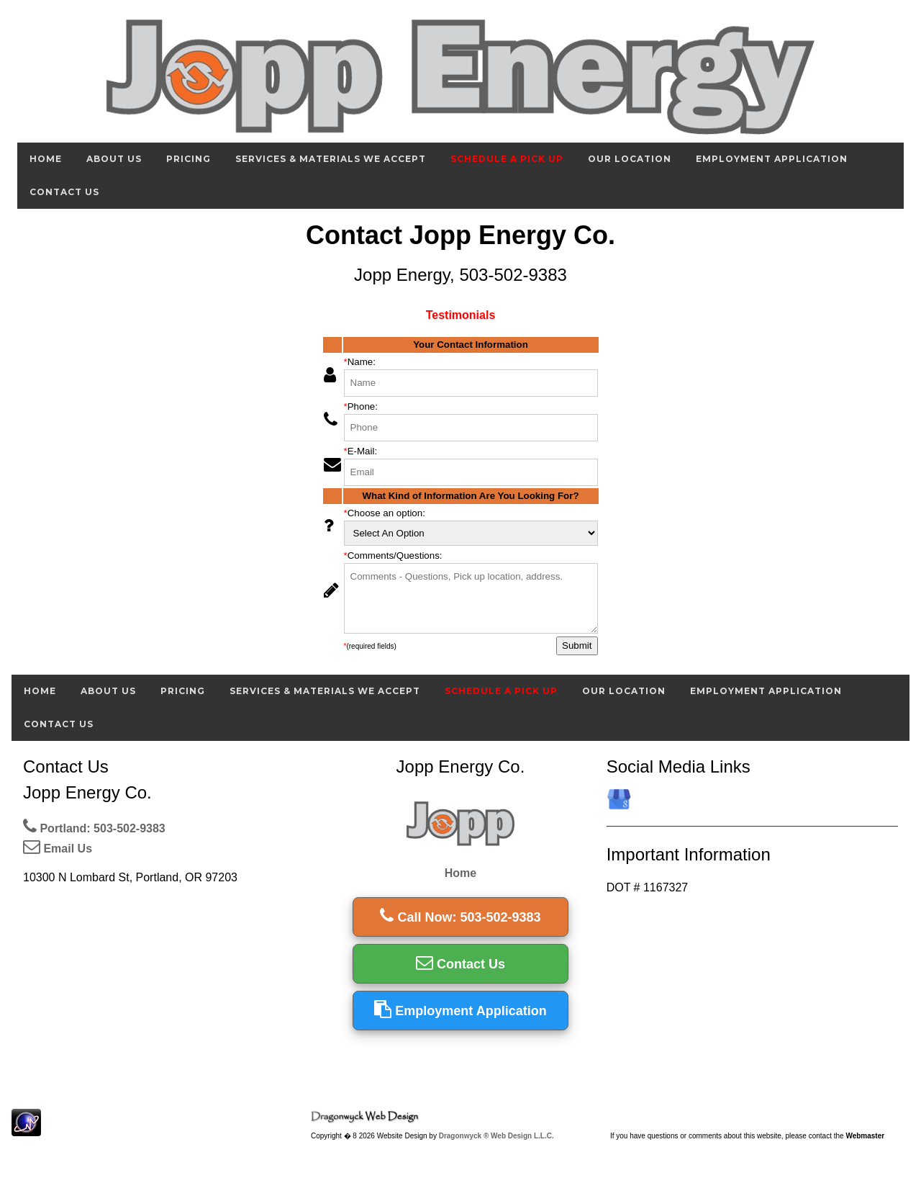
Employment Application (772, 158)
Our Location (629, 158)
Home (46, 158)
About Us (114, 158)
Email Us (57, 848)
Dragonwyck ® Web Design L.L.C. (496, 1136)
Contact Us (64, 191)
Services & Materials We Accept (330, 158)
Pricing (188, 158)
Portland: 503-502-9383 (94, 828)
